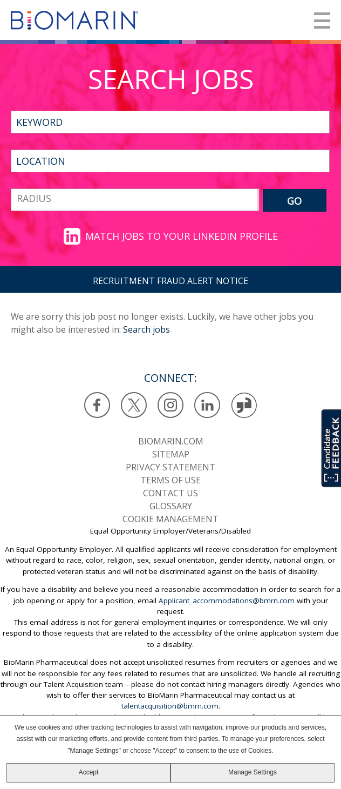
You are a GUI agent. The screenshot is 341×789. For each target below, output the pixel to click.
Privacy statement (170, 467)
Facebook (97, 405)
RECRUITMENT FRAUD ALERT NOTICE (170, 281)
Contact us (170, 493)
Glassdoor (244, 405)
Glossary (170, 506)
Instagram (171, 405)
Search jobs (146, 329)
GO (294, 200)
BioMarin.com (170, 441)
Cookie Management (170, 519)
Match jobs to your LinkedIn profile (181, 236)
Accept (89, 772)
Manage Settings (252, 772)
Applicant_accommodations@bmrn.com (227, 600)
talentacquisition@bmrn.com (170, 706)
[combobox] (170, 161)
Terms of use (170, 480)
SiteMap (170, 454)
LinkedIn (207, 405)
